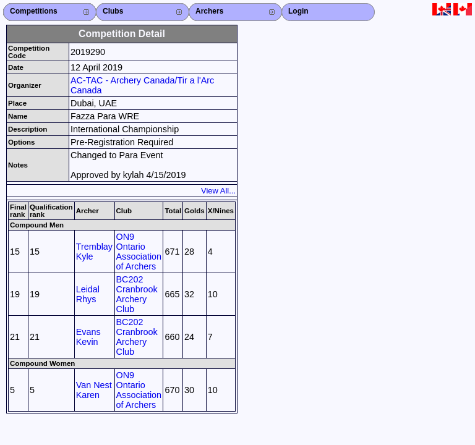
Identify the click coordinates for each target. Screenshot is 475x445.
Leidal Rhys (88, 294)
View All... (218, 190)
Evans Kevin (88, 337)
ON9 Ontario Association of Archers (139, 251)
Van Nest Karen (94, 390)
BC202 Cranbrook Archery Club (137, 294)
